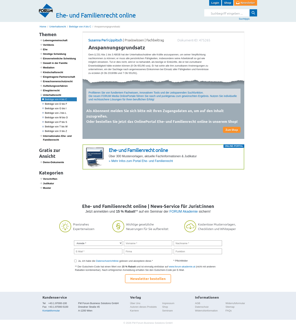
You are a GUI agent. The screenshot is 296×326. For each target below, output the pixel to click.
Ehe (44, 49)
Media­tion (47, 67)
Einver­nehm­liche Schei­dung (58, 58)
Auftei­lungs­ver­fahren (54, 85)
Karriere (134, 310)
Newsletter (248, 2)
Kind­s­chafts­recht (51, 72)
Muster (45, 187)
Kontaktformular (51, 310)
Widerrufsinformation (206, 310)
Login (215, 2)
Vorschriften (48, 178)
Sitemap (230, 306)
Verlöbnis (47, 44)
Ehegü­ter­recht (50, 90)
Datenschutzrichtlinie (107, 260)
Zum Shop (232, 129)
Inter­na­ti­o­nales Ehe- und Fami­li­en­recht (56, 137)
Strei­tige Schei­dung (53, 53)
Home (43, 26)
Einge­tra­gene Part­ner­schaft (57, 76)
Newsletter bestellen (148, 278)
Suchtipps (244, 18)
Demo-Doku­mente (52, 162)
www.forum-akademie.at (182, 266)
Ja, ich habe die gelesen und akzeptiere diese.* (115, 260)
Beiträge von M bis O (55, 117)
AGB (197, 303)
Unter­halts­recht (50, 94)
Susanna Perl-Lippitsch (105, 40)
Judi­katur (47, 183)
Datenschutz (202, 306)
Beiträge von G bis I (54, 108)
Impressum (168, 303)
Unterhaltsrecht (57, 26)
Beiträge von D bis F (54, 103)
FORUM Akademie (184, 211)
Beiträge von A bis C (80, 26)
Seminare (167, 310)
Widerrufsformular (235, 303)
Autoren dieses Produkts (143, 306)
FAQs (229, 310)
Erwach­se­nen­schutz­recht (56, 81)
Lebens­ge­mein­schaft (54, 40)
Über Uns (135, 303)
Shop (227, 2)
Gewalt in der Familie (54, 62)
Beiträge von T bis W (55, 126)
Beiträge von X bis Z (54, 131)
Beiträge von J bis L (54, 113)
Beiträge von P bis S (54, 122)
